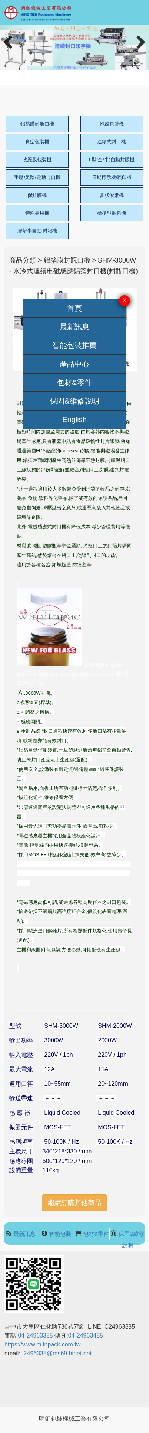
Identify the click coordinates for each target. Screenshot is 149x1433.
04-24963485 (85, 1335)
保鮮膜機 (37, 195)
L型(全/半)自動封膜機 (112, 159)
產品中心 (74, 364)
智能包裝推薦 (74, 345)
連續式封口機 (111, 141)
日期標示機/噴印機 (112, 177)
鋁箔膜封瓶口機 (37, 124)
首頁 (74, 308)
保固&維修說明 (74, 401)
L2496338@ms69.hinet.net (56, 1353)
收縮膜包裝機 (37, 159)
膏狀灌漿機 (112, 195)
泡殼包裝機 (112, 124)
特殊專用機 (37, 213)
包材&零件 (74, 382)
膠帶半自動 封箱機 (37, 231)
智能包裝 (60, 1234)
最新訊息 (74, 327)
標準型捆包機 (111, 213)
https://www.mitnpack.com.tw (42, 1344)
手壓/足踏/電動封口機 (37, 177)
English (74, 420)
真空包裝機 (37, 141)
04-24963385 (35, 1335)
